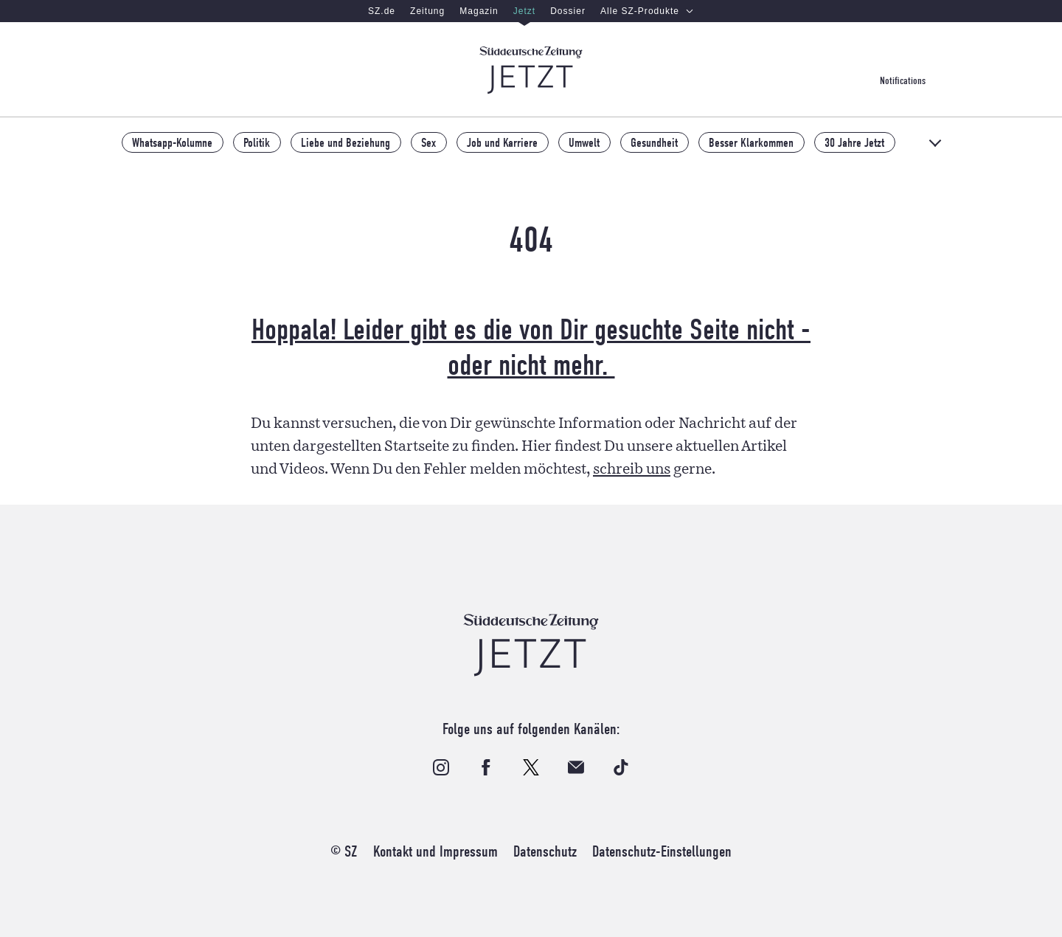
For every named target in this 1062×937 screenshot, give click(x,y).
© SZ (344, 851)
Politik (256, 142)
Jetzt (524, 11)
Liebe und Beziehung (345, 142)
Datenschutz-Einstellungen (662, 851)
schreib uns (631, 469)
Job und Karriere (502, 142)
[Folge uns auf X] (531, 767)
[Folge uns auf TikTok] (621, 767)
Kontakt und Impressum (435, 851)
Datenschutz (545, 851)
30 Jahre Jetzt (854, 142)
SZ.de (381, 11)
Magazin (479, 11)
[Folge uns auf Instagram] (441, 767)
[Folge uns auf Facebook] (486, 767)
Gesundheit (654, 142)
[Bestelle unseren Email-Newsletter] (576, 767)
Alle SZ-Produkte (647, 11)
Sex (428, 142)
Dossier (568, 11)
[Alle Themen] (935, 143)
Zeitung (427, 11)
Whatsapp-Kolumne (172, 142)
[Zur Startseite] (531, 69)
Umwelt (584, 142)
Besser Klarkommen (751, 142)
